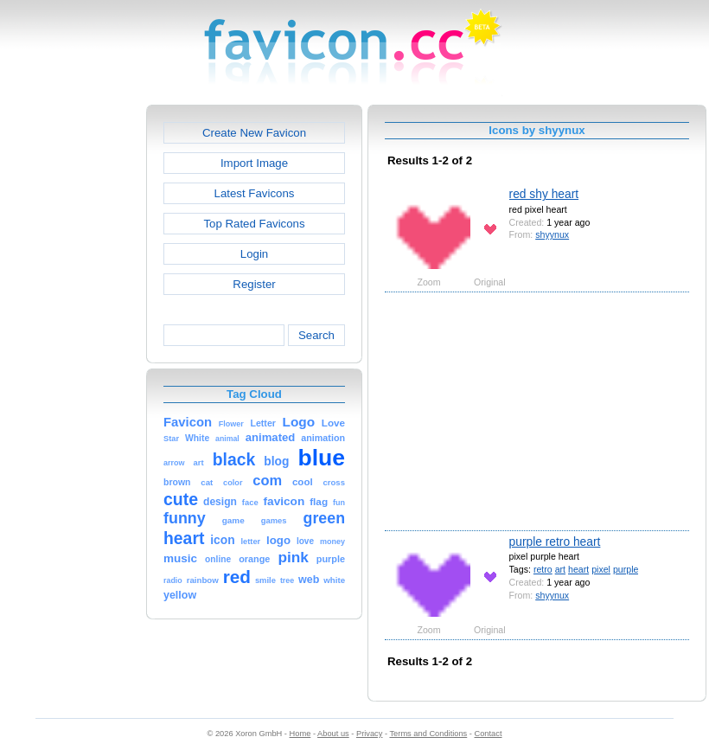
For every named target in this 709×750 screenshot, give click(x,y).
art (560, 569)
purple (626, 569)
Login (254, 253)
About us (333, 733)
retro (543, 569)
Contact (488, 733)
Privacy (369, 733)
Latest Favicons (254, 193)
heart (578, 569)
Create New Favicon (254, 132)
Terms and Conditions (428, 733)
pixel (600, 569)
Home (300, 733)
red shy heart (544, 194)
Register (254, 284)
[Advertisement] (72, 364)
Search (316, 335)
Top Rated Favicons (253, 223)
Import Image (254, 163)
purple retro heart (555, 541)
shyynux (552, 234)
